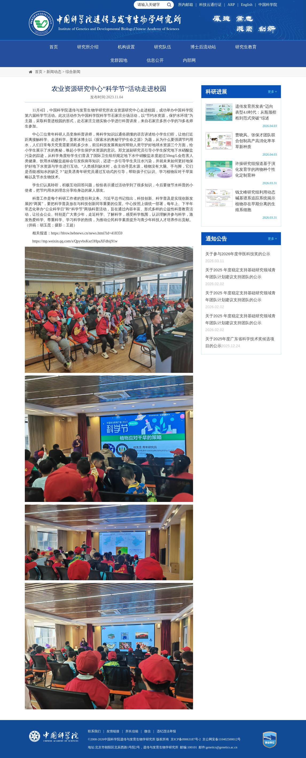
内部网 (189, 60)
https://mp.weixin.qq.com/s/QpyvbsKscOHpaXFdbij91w (74, 241)
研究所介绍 (88, 47)
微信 (147, 731)
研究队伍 (162, 47)
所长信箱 (131, 731)
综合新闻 (72, 72)
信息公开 (155, 60)
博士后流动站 (203, 47)
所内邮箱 (185, 5)
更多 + (272, 92)
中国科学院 (267, 5)
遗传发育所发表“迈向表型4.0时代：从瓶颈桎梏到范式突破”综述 (255, 112)
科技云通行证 (210, 5)
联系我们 (94, 731)
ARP (231, 5)
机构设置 (126, 47)
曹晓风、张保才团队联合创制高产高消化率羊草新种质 (255, 141)
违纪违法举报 (166, 731)
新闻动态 (53, 72)
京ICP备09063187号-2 (186, 739)
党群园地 (118, 60)
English (246, 5)
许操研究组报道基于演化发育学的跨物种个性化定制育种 (255, 169)
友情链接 (113, 731)
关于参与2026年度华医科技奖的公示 (237, 254)
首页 (53, 47)
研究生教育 (246, 47)
